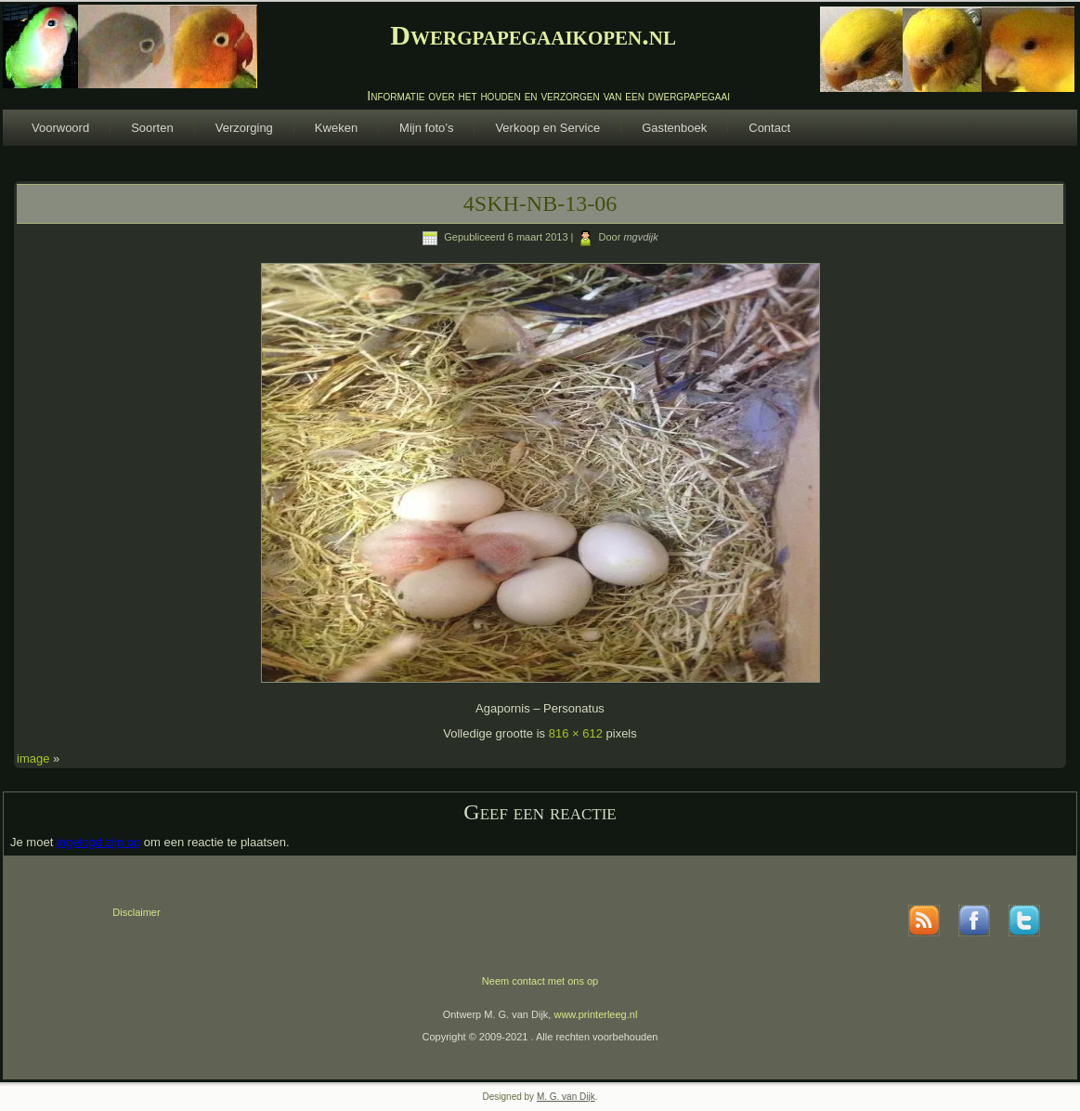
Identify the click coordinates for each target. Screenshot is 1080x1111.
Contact (769, 128)
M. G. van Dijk (566, 1096)
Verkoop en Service (547, 128)
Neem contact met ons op (540, 981)
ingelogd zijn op (98, 842)
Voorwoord (60, 128)
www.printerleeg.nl (595, 1014)
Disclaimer (136, 912)
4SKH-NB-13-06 (540, 203)
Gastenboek (674, 128)
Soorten (152, 128)
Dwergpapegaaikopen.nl (533, 35)
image (33, 758)
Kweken (336, 128)
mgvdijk (640, 236)
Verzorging (244, 128)
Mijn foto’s (426, 128)
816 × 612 (576, 733)
